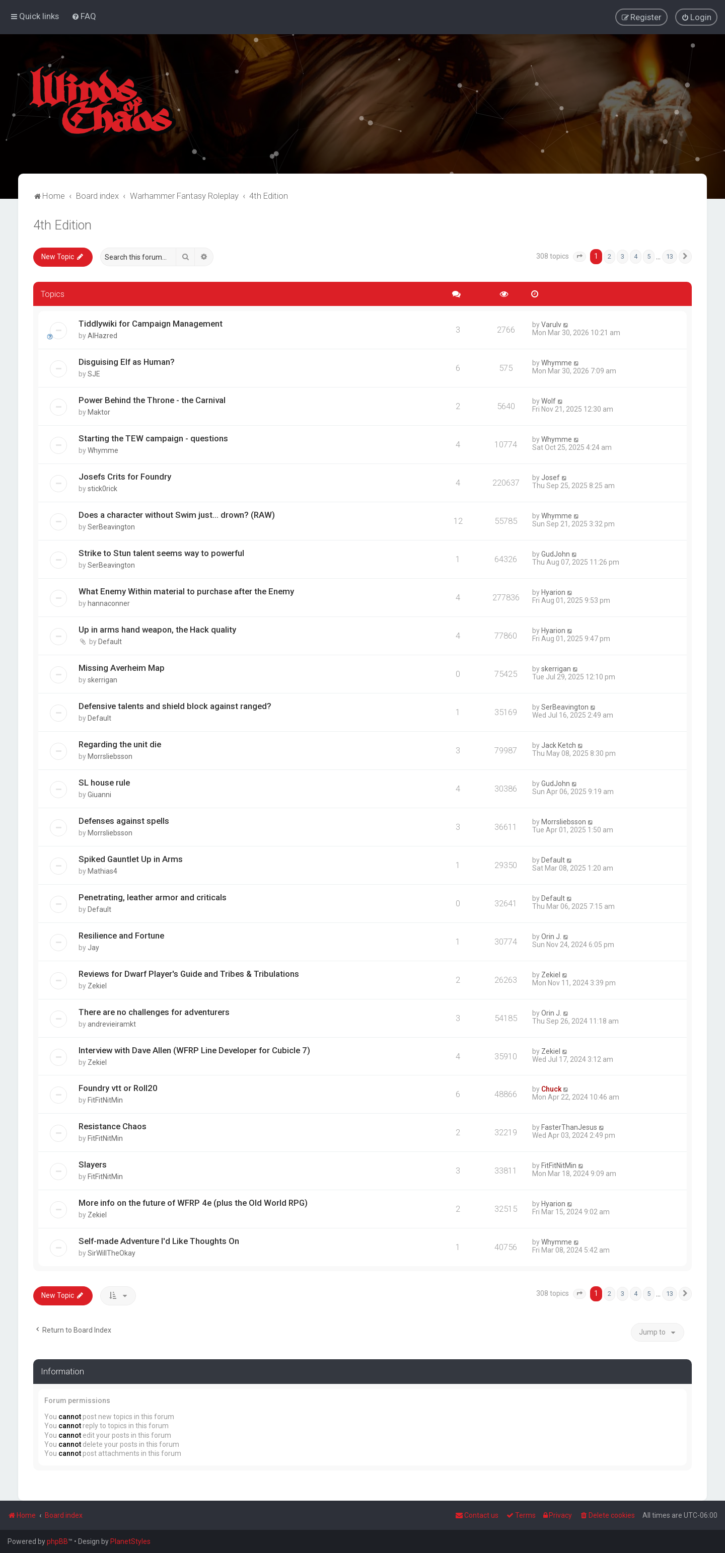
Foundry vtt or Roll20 (118, 1088)
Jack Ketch (558, 745)
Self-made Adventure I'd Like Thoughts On (159, 1241)
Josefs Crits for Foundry (125, 477)
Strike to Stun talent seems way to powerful (161, 553)
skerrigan (102, 679)
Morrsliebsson (110, 756)
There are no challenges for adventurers (154, 1011)
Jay (93, 947)
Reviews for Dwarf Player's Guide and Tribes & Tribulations (189, 973)
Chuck (551, 1089)
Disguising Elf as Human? (127, 362)
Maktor (99, 412)
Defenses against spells (124, 820)
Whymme (556, 363)
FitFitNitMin (105, 1100)
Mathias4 (102, 871)
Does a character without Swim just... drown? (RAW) (177, 515)
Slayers (93, 1164)
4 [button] (635, 256)
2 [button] (609, 256)
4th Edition (62, 224)
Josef (550, 478)
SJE (94, 374)
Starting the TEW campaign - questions (153, 438)
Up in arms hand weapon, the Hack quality (157, 629)
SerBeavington (111, 527)
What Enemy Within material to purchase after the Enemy (186, 591)
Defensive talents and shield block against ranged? (175, 706)
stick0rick (102, 489)
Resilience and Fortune (121, 935)
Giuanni (99, 794)
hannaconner (109, 603)
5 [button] (648, 256)
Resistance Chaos (113, 1126)
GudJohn (555, 554)
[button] (579, 256)
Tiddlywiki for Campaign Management (151, 324)
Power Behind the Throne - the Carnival (152, 400)
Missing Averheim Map (122, 667)
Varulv (551, 325)
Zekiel (97, 985)
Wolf (548, 401)
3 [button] (622, 256)
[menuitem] (84, 16)
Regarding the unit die (120, 744)
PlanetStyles (130, 1541)
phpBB (57, 1541)
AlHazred (102, 336)
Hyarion (553, 592)
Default (110, 641)
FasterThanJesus (569, 1127)
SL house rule (104, 782)
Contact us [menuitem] (476, 1515)
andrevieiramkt (112, 1024)
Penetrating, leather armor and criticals (153, 897)
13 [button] (669, 256)
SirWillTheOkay (111, 1253)
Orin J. (551, 936)
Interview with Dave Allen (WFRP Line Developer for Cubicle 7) (194, 1050)
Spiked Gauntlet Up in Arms (131, 858)
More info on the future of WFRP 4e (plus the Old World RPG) (193, 1203)
